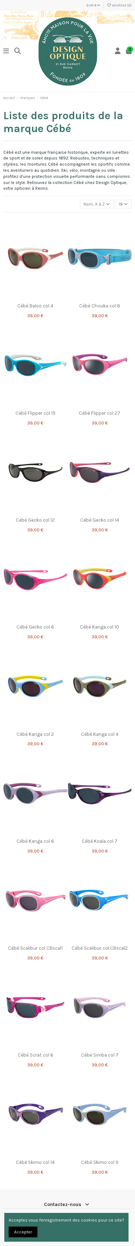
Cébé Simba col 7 (99, 1055)
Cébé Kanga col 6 (35, 841)
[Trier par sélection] (97, 204)
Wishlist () (119, 5)
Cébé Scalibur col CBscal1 (35, 948)
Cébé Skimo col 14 (35, 1162)
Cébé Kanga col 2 (35, 734)
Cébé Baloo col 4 (35, 306)
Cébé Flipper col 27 (99, 413)
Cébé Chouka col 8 (99, 306)
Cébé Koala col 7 (99, 841)
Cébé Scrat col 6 (35, 1055)
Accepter (23, 1231)
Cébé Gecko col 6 (35, 627)
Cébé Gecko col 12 (35, 520)
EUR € (93, 5)
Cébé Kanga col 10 (99, 627)
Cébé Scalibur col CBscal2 (100, 948)
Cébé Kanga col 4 (99, 734)
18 (123, 204)
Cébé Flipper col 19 (35, 413)
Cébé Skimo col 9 (99, 1162)
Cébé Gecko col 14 (99, 520)
